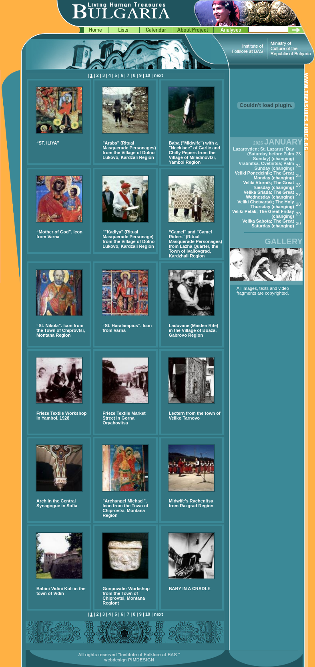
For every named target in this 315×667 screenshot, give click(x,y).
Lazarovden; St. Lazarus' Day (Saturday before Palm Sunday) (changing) (263, 154)
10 (147, 75)
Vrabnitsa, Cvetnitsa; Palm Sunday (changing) (266, 166)
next (158, 75)
